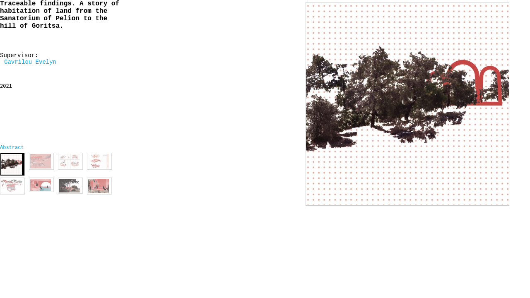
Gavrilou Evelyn (30, 62)
